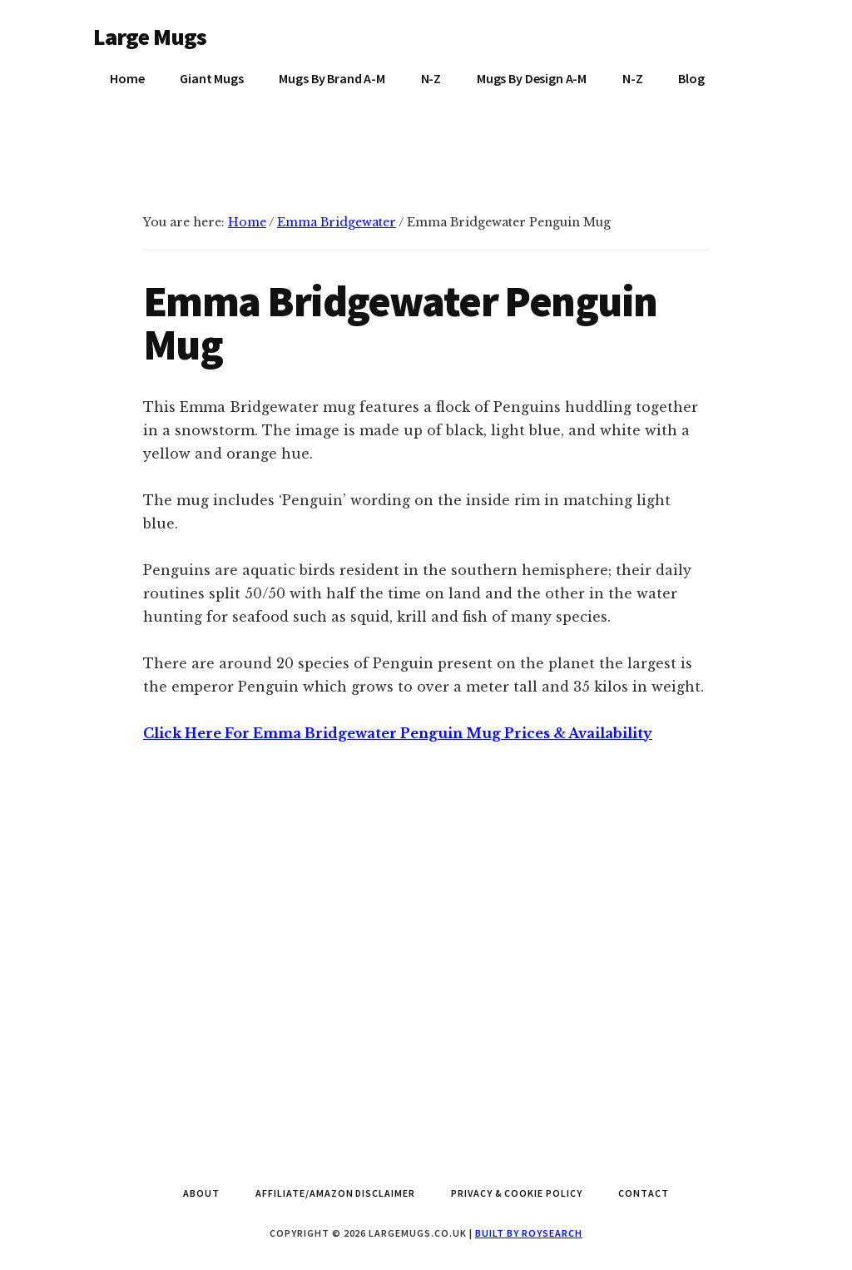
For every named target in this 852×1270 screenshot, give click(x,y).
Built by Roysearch (528, 1233)
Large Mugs (150, 37)
